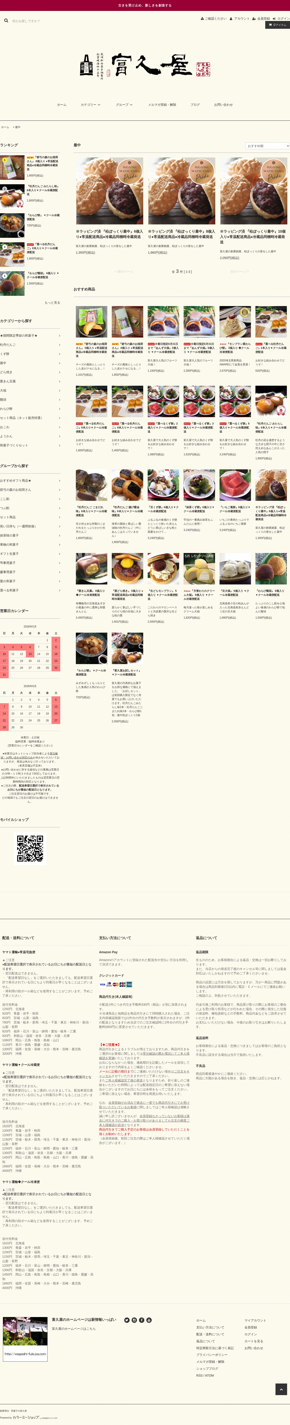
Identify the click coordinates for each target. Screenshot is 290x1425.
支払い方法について (210, 1327)
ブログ (195, 104)
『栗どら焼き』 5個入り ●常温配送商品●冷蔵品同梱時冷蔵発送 (127, 595)
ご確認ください (214, 18)
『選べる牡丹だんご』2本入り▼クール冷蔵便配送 (270, 348)
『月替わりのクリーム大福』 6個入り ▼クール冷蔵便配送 (199, 595)
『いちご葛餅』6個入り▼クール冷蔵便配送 (235, 509)
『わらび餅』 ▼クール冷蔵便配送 (43, 217)
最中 (18, 127)
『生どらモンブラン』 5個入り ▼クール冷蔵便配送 (163, 595)
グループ (125, 104)
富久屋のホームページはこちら (74, 1328)
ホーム (61, 104)
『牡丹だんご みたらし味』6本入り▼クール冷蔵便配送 (43, 190)
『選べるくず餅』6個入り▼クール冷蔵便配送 (235, 427)
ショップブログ (207, 1368)
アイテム (276, 25)
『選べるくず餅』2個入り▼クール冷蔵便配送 (163, 427)
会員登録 (263, 18)
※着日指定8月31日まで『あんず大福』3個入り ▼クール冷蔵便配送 (163, 348)
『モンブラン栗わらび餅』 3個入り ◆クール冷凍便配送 (235, 348)
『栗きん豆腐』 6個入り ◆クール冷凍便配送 (90, 593)
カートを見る (253, 1341)
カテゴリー (91, 104)
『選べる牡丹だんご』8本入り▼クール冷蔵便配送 (127, 427)
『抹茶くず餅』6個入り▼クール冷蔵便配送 (199, 509)
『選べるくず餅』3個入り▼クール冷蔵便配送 (199, 427)
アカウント (242, 18)
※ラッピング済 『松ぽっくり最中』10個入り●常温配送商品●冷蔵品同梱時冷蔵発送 (253, 237)
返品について (205, 1341)
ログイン (284, 18)
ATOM (209, 1375)
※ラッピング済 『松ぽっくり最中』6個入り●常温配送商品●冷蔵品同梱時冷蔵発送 (109, 234)
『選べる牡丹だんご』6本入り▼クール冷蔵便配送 (42, 248)
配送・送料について (210, 1334)
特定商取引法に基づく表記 (215, 1348)
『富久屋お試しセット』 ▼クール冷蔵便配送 (126, 672)
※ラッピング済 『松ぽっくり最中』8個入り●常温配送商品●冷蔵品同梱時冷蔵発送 (181, 234)
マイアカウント (255, 1320)
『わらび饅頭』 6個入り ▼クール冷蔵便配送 (43, 275)
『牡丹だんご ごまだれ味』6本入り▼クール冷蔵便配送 (91, 511)
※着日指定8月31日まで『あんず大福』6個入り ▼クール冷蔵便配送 (199, 348)
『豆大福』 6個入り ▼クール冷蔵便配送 (234, 593)
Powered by (29, 1418)
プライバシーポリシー (212, 1355)
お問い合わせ (223, 104)
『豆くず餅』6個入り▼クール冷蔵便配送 (163, 509)
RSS (199, 1375)
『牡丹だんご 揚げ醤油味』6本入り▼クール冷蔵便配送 (127, 511)
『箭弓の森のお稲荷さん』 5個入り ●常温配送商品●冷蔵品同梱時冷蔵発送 (91, 350)
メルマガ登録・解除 (162, 104)
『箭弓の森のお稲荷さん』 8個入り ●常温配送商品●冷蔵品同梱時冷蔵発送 (42, 163)
